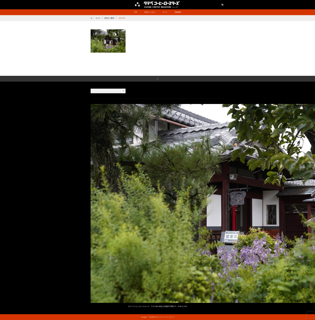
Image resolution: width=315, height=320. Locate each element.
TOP (135, 12)
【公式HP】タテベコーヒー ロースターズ (161, 317)
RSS (222, 4)
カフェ (165, 12)
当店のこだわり (150, 12)
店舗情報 (177, 12)
